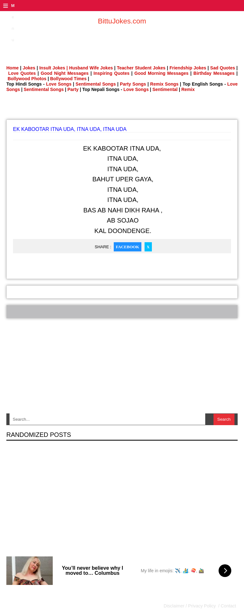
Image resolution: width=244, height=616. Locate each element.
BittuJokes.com (122, 21)
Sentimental (165, 89)
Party (72, 89)
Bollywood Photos (27, 78)
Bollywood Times (68, 78)
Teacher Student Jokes (141, 67)
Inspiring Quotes (111, 73)
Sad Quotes (222, 67)
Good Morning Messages (161, 73)
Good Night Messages (65, 73)
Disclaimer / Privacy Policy (190, 605)
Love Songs (58, 84)
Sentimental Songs (96, 84)
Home (12, 67)
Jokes (29, 67)
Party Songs (133, 84)
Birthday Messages (214, 73)
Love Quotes (22, 73)
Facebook (127, 246)
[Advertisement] (122, 107)
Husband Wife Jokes (91, 67)
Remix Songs (164, 84)
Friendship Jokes (187, 67)
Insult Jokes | (53, 67)
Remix (188, 89)
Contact (228, 605)
